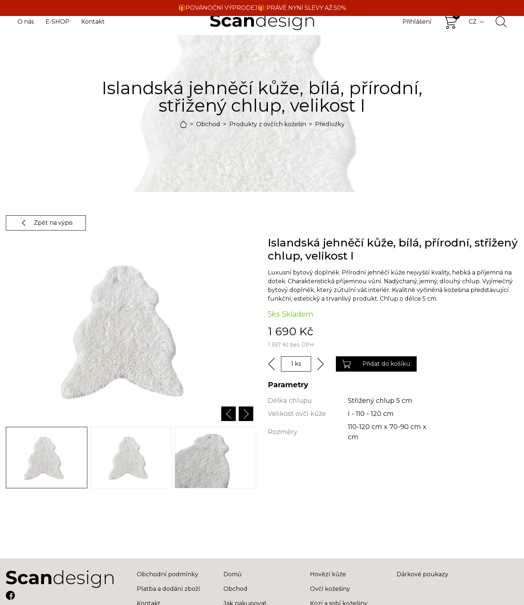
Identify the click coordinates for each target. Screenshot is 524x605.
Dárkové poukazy (422, 574)
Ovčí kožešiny (330, 588)
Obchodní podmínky (167, 574)
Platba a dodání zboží (168, 588)
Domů (232, 574)
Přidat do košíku (376, 364)
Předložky (330, 124)
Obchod (208, 124)
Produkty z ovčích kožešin (267, 124)
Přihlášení (417, 21)
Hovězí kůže (328, 574)
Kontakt (93, 21)
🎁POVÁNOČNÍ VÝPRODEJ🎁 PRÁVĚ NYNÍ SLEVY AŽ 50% (262, 7)
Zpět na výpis (45, 223)
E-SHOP (57, 21)
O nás (25, 21)
